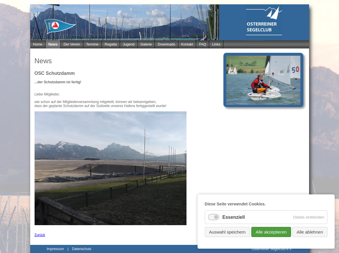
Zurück (40, 235)
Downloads (166, 44)
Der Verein (72, 44)
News (53, 44)
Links (216, 44)
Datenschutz (82, 249)
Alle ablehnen (310, 231)
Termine (92, 44)
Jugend (128, 44)
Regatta (111, 44)
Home (37, 44)
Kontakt (187, 44)
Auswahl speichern (227, 231)
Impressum (55, 249)
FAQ (202, 44)
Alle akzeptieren (271, 231)
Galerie (146, 44)
